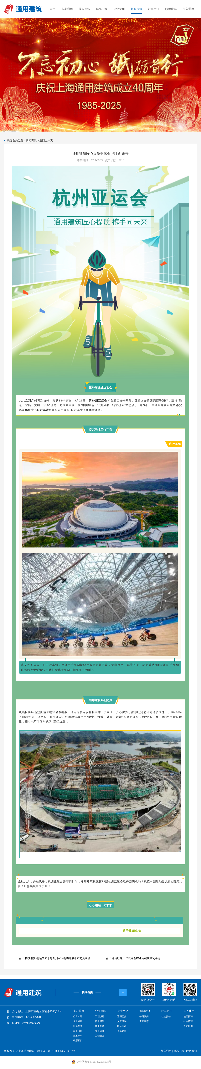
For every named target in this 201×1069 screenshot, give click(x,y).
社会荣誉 (77, 1026)
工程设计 (99, 1016)
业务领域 (84, 9)
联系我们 (77, 1040)
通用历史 (121, 1016)
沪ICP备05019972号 (64, 1051)
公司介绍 (77, 1016)
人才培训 (188, 1026)
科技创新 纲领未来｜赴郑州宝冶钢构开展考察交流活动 (57, 958)
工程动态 (144, 1021)
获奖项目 (77, 1031)
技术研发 (99, 1021)
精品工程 (101, 9)
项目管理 (99, 1031)
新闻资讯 (136, 9)
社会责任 (153, 9)
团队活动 (121, 1026)
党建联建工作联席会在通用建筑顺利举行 (136, 958)
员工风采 (121, 1021)
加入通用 (188, 9)
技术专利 (77, 1035)
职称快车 (171, 9)
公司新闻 (144, 1016)
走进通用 (67, 9)
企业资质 (77, 1021)
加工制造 (99, 1026)
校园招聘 (188, 1016)
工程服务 (99, 1035)
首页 (52, 9)
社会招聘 (188, 1021)
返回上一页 (46, 140)
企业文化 (119, 9)
